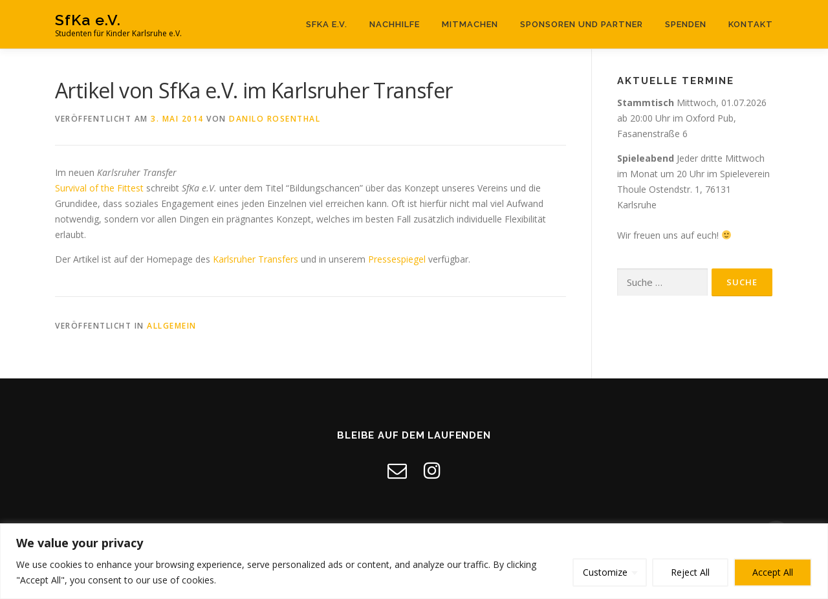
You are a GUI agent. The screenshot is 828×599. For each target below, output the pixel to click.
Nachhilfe (394, 24)
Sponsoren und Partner (581, 24)
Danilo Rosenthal (274, 118)
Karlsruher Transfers (255, 259)
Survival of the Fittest (99, 188)
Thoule (631, 189)
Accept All (772, 572)
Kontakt (750, 24)
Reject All (690, 572)
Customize (605, 572)
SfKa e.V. (88, 19)
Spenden (685, 24)
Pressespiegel (397, 259)
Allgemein (172, 325)
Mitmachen (470, 24)
